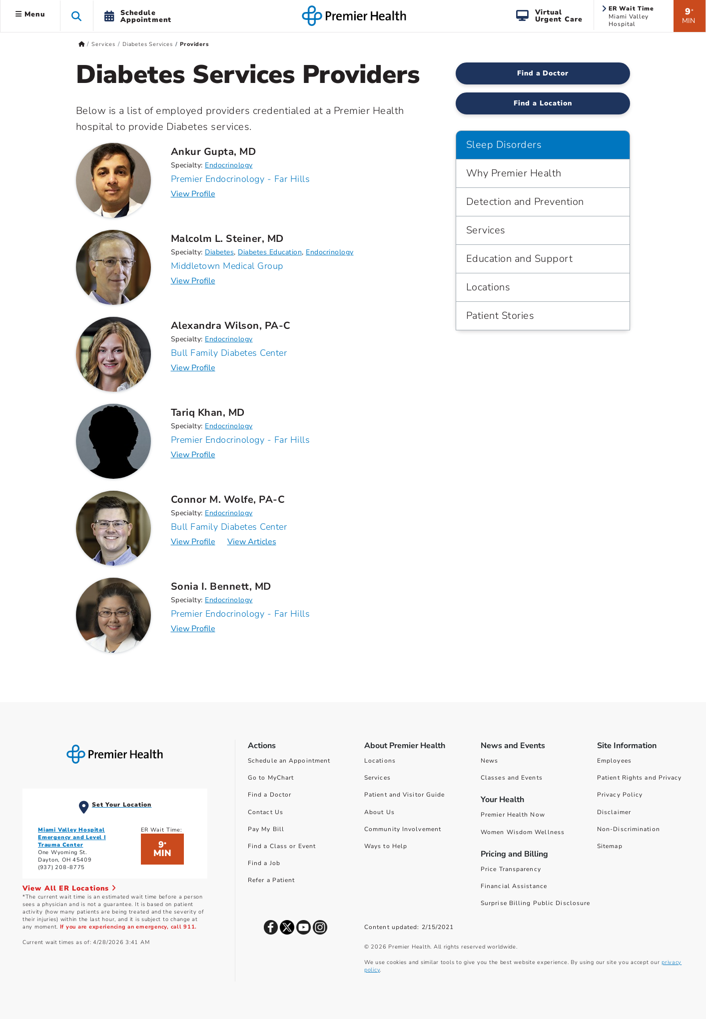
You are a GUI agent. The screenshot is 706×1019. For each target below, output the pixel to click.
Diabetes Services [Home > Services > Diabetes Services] (147, 44)
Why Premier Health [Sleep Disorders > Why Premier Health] (514, 173)
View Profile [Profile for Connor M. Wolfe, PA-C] (193, 541)
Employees (614, 761)
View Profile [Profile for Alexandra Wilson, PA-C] (193, 367)
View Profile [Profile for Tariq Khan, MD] (193, 454)
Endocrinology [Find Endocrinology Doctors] (229, 165)
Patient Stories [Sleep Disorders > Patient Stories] (500, 315)
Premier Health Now (513, 815)
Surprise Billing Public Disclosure (535, 903)
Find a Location (543, 103)
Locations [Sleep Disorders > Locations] (488, 287)
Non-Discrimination (628, 829)
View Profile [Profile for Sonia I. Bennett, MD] (193, 628)
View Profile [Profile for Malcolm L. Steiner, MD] (193, 280)
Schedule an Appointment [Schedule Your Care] (289, 761)
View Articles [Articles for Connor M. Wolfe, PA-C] (251, 541)
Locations (380, 761)
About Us (379, 812)
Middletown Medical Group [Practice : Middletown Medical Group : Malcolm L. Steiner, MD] (227, 266)
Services (377, 778)
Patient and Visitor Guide (404, 795)
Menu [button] (30, 14)
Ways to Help (385, 846)
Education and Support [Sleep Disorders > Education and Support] (519, 258)
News (489, 761)
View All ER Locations (69, 888)
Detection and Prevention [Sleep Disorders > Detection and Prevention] (525, 201)
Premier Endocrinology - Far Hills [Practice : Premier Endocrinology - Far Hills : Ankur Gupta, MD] (240, 179)
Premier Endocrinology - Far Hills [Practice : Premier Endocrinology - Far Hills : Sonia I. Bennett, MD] (240, 614)
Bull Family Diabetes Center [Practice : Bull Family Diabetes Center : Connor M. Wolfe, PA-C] (229, 527)
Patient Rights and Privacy (639, 778)
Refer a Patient (271, 880)
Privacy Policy (620, 795)
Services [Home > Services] (103, 44)
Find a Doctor (269, 795)
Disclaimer (614, 812)
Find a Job (264, 863)
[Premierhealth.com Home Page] (81, 44)
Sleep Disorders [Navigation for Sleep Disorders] (504, 144)
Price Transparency (511, 869)
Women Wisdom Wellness (523, 832)
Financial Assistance (514, 886)
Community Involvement (402, 829)
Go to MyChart (271, 778)
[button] (76, 15)
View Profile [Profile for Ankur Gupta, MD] (193, 193)
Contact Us (265, 812)
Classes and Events (512, 778)
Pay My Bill (266, 829)
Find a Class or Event (282, 846)
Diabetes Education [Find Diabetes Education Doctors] (270, 252)
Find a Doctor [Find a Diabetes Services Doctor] (543, 73)
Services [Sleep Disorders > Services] (486, 230)
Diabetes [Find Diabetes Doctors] (219, 252)
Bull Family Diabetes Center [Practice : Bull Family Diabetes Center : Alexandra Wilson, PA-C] (229, 353)
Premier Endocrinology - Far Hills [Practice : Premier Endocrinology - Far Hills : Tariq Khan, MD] (240, 440)
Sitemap (610, 846)
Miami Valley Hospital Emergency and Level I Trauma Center (72, 837)
